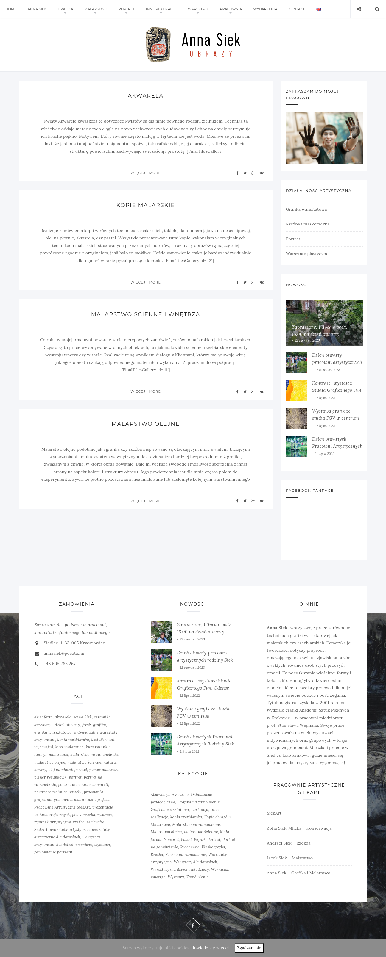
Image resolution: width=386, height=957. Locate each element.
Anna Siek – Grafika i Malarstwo (298, 872)
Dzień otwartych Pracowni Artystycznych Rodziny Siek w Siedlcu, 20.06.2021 (205, 744)
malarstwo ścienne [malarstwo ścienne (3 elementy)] (201, 831)
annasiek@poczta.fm (64, 653)
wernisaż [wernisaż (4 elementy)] (84, 844)
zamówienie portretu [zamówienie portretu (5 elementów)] (53, 852)
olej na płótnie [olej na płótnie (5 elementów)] (61, 769)
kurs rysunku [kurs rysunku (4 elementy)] (98, 747)
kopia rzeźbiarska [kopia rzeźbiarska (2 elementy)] (73, 739)
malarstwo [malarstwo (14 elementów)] (58, 754)
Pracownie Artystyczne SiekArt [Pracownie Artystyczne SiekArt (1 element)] (62, 807)
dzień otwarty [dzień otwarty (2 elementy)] (67, 724)
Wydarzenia (263, 9)
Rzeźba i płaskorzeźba (308, 224)
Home (10, 9)
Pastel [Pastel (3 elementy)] (186, 839)
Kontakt (294, 9)
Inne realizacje (160, 9)
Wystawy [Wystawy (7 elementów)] (176, 877)
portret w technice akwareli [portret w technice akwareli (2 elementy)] (83, 784)
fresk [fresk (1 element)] (86, 724)
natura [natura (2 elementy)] (109, 762)
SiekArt (274, 813)
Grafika (65, 9)
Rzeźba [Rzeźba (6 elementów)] (157, 854)
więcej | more (145, 173)
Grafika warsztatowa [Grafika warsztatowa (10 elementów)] (170, 809)
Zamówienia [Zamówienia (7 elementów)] (197, 877)
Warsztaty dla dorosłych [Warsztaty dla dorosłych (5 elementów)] (195, 861)
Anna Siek (36, 9)
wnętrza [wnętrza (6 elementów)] (158, 877)
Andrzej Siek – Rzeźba (289, 843)
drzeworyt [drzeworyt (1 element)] (43, 724)
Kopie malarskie (145, 205)
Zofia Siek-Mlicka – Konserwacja (299, 828)
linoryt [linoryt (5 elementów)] (40, 754)
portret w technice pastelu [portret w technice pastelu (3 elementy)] (58, 792)
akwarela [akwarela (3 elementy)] (63, 717)
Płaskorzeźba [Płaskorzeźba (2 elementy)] (213, 847)
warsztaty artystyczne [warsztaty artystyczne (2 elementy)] (70, 829)
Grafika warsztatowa (306, 209)
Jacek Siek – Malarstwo (290, 858)
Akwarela (146, 96)
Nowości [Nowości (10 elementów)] (171, 839)
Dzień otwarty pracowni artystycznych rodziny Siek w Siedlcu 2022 (205, 660)
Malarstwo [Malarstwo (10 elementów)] (160, 824)
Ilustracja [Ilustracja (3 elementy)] (199, 809)
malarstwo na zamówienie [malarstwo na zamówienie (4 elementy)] (94, 754)
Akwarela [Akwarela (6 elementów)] (180, 794)
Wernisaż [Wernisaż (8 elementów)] (219, 869)
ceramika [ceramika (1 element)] (102, 717)
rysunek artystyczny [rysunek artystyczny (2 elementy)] (52, 822)
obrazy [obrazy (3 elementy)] (40, 769)
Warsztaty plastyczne (307, 253)
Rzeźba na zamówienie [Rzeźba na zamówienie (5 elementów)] (185, 854)
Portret (125, 9)
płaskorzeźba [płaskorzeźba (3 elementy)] (83, 814)
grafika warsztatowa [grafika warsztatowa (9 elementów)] (53, 732)
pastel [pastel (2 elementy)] (81, 769)
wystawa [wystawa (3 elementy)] (102, 844)
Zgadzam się (249, 947)
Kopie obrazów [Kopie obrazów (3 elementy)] (217, 817)
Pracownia (229, 9)
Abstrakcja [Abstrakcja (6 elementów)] (160, 794)
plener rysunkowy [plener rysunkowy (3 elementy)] (50, 777)
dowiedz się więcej (210, 947)
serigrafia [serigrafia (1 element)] (96, 822)
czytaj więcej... (334, 762)
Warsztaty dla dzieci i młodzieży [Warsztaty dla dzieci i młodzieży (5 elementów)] (180, 869)
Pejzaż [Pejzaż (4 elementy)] (199, 839)
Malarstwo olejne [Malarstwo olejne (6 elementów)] (166, 831)
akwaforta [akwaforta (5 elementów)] (43, 717)
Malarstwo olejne (145, 424)
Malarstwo (95, 9)
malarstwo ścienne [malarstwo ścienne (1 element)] (84, 762)
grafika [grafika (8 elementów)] (99, 724)
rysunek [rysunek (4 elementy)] (104, 814)
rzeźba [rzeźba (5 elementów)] (79, 822)
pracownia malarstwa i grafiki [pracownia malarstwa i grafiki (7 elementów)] (81, 799)
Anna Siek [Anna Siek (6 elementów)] (83, 717)
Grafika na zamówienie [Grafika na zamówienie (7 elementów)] (199, 802)
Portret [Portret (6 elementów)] (213, 839)
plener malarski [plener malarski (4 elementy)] (103, 769)
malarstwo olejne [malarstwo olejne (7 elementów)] (49, 762)
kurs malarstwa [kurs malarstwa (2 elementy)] (69, 747)
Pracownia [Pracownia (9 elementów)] (190, 847)
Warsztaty (196, 9)
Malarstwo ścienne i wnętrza (145, 314)
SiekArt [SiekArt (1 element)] (41, 829)
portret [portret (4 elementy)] (75, 777)
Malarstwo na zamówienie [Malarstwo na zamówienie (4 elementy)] (196, 824)
